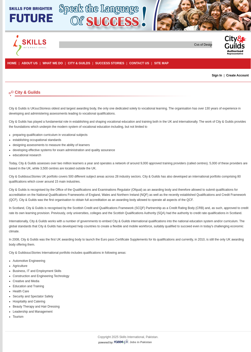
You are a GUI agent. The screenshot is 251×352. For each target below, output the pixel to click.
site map (161, 63)
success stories (109, 63)
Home (12, 63)
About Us (30, 63)
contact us (139, 63)
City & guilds (79, 63)
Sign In (217, 75)
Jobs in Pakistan (141, 342)
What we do (53, 63)
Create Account (237, 75)
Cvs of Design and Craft (210, 44)
